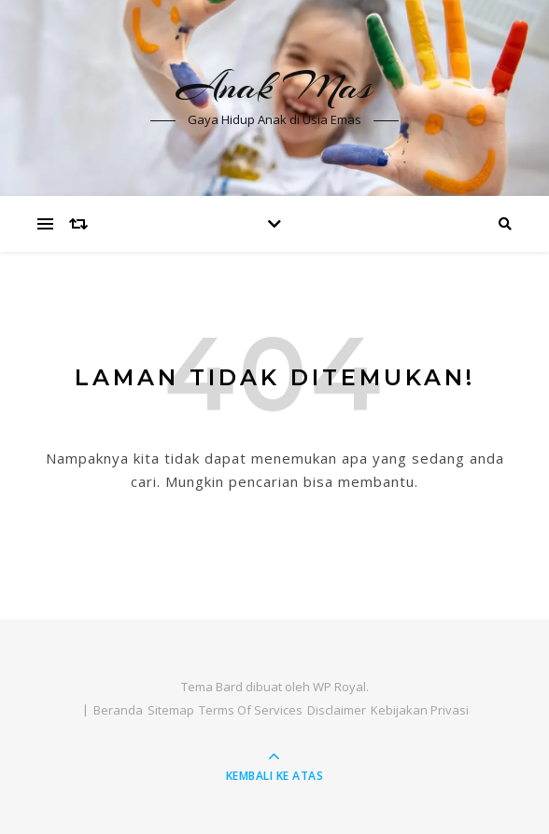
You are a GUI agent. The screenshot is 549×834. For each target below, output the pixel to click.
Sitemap (171, 710)
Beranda (118, 710)
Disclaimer (336, 710)
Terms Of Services (251, 710)
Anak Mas (274, 86)
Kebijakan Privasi (420, 710)
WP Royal (339, 686)
